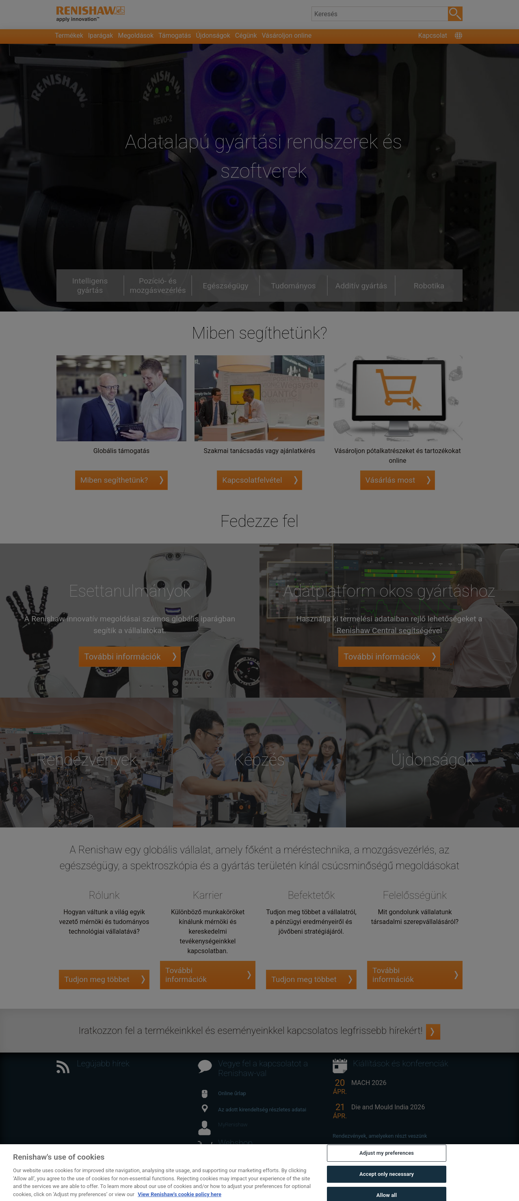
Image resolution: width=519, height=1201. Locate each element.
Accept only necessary (386, 1191)
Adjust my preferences (386, 1170)
